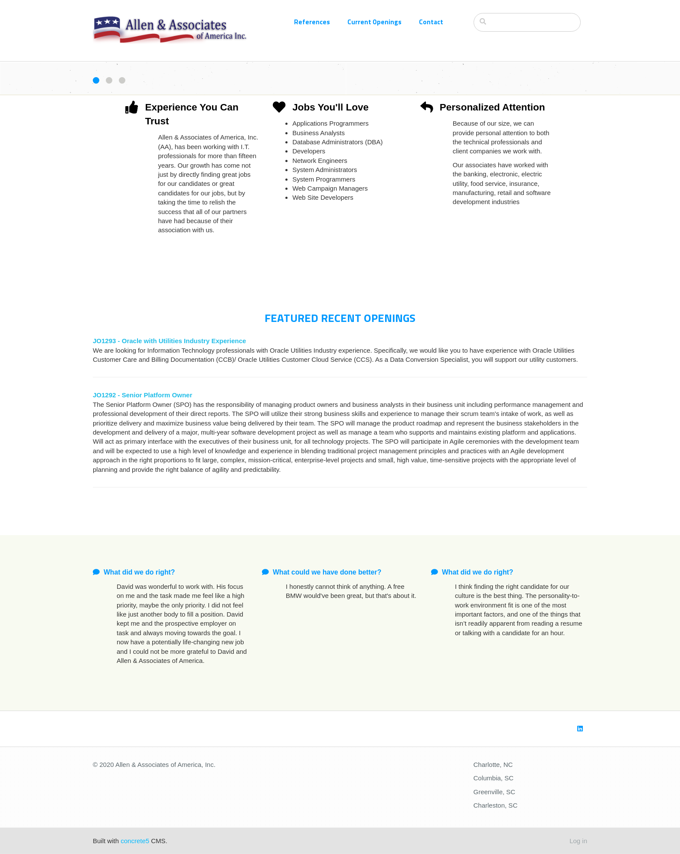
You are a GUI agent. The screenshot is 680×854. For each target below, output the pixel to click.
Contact (431, 22)
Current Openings (374, 22)
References (312, 22)
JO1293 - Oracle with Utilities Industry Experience (169, 340)
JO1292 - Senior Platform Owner (142, 395)
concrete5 (135, 840)
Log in (578, 840)
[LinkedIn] (580, 728)
